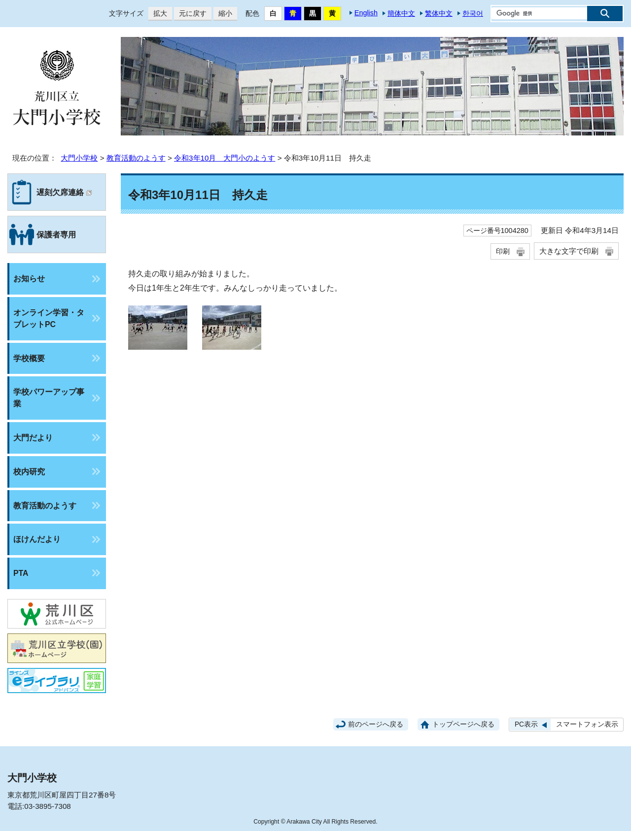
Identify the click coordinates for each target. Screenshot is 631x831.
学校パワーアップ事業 (48, 398)
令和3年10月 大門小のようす (224, 158)
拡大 (157, 13)
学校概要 (29, 358)
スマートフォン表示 (587, 724)
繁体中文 (439, 13)
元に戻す (190, 13)
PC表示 (526, 724)
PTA (20, 573)
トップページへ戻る (463, 724)
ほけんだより (37, 539)
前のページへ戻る (375, 724)
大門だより (33, 437)
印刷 (503, 251)
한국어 (472, 13)
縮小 (222, 13)
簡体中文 (401, 13)
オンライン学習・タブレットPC (48, 318)
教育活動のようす (136, 158)
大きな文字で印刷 (568, 251)
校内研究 (29, 471)
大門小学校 (79, 158)
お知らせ (29, 278)
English (366, 13)
